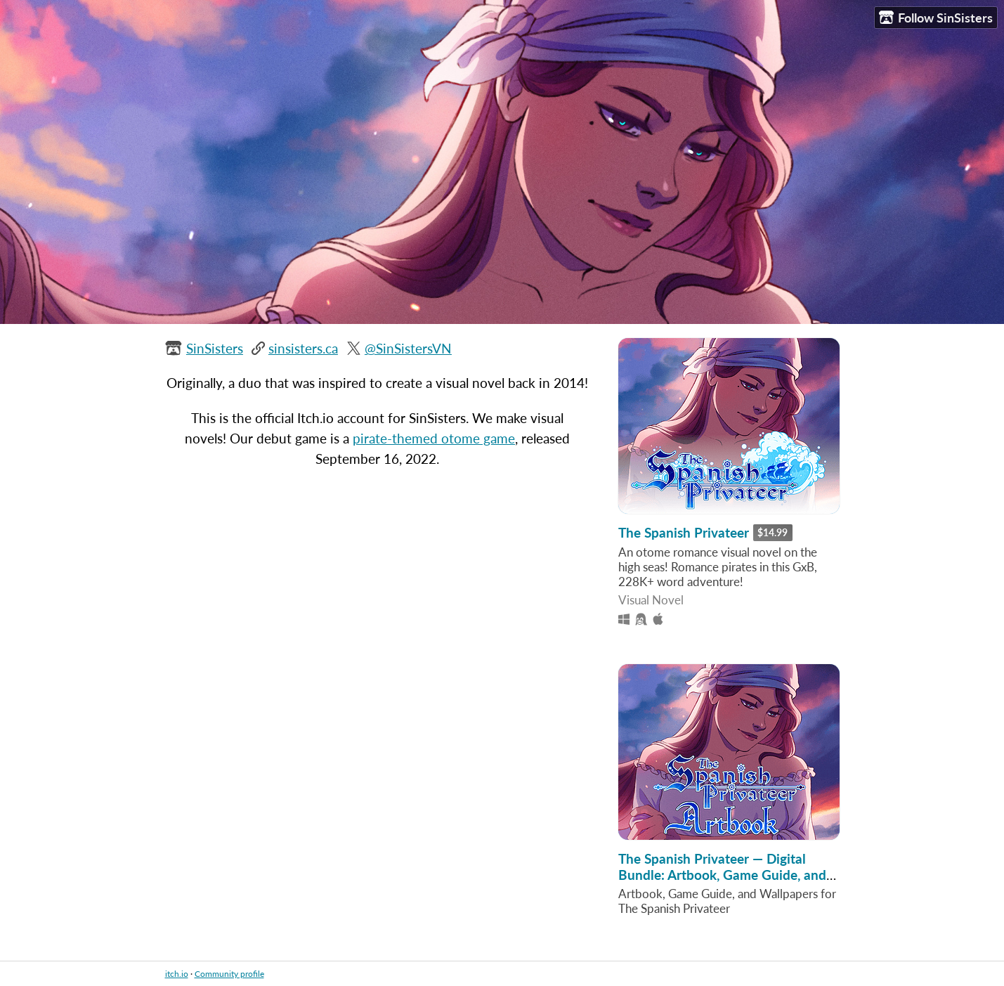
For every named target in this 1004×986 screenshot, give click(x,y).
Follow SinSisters (936, 18)
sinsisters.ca (303, 348)
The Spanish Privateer (683, 532)
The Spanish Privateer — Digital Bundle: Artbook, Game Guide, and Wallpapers (722, 874)
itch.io (176, 973)
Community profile (229, 973)
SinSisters (214, 348)
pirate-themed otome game (434, 438)
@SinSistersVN (408, 348)
